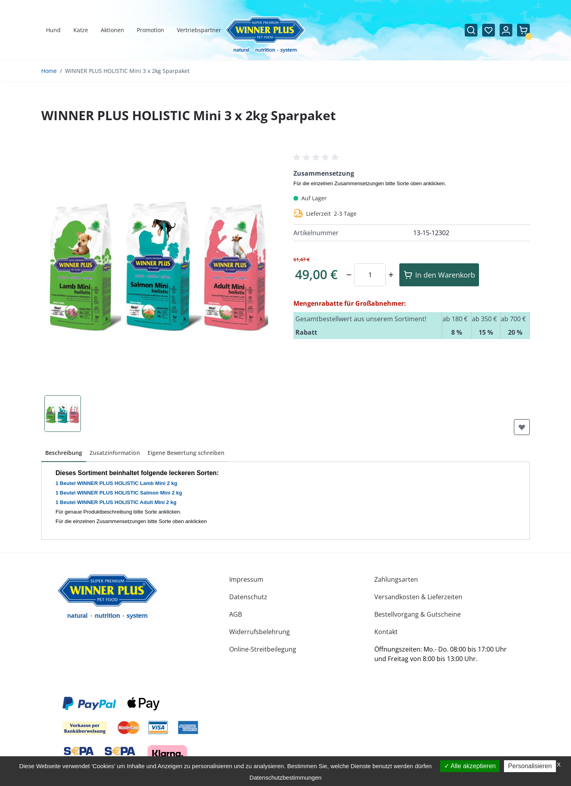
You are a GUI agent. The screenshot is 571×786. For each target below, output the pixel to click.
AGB (235, 614)
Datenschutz (248, 596)
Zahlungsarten (396, 579)
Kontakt (386, 631)
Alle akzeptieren (470, 766)
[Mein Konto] (506, 30)
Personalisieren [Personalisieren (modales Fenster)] (530, 766)
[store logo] (107, 597)
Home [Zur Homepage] (49, 71)
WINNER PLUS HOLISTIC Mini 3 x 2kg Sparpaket (127, 71)
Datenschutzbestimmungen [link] (285, 777)
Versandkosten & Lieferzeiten (418, 596)
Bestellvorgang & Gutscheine (417, 614)
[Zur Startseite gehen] (265, 35)
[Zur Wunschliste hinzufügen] (522, 427)
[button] (317, 157)
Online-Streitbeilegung (262, 649)
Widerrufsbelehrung (259, 631)
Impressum (246, 579)
